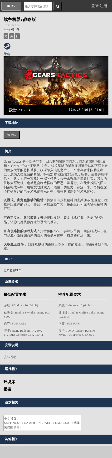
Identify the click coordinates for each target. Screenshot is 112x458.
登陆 (95, 6)
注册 (103, 6)
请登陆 (11, 135)
